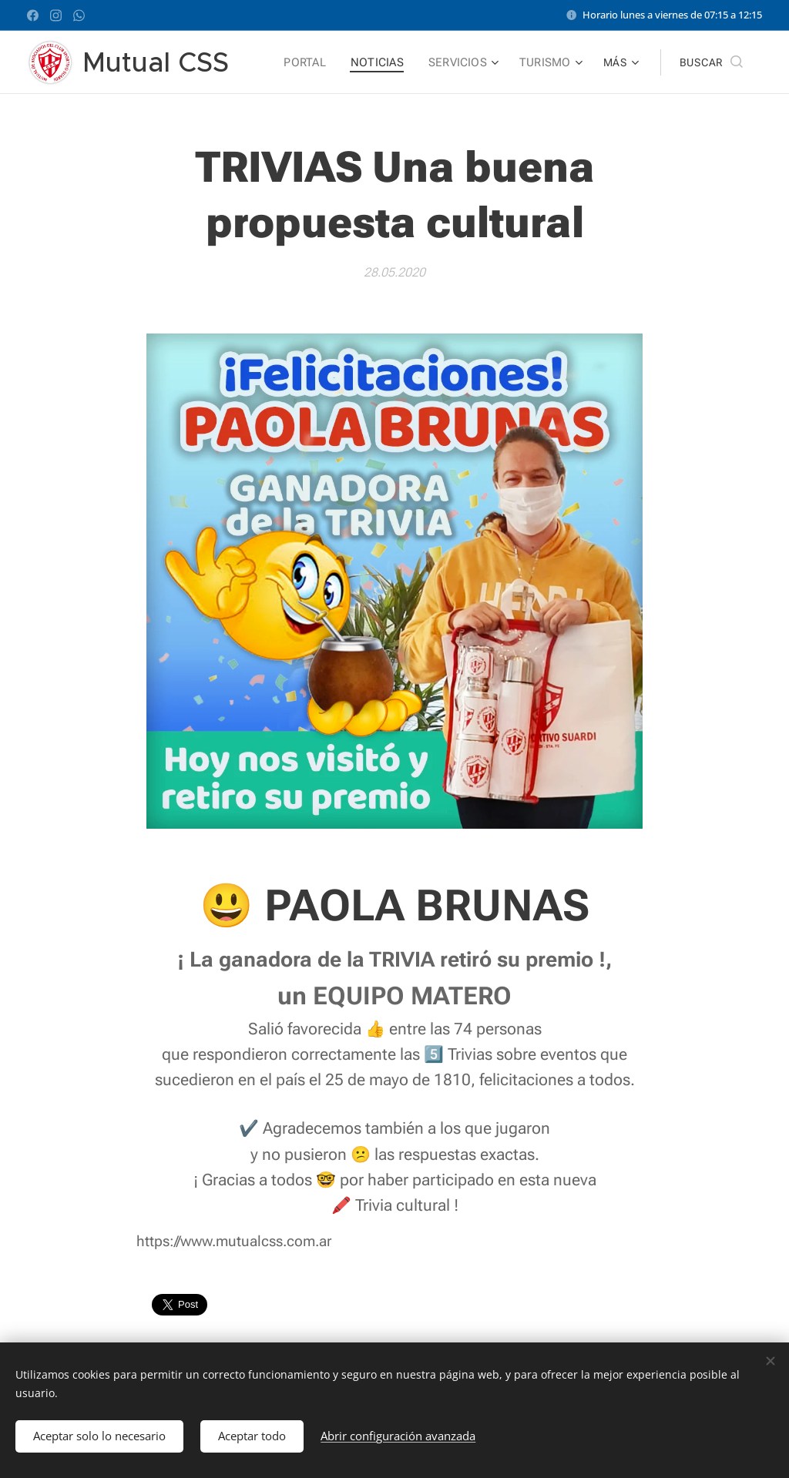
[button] (711, 62)
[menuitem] (312, 62)
